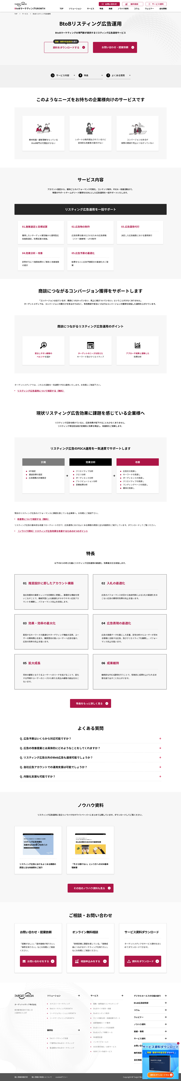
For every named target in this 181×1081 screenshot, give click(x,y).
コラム (136, 8)
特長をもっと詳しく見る (89, 703)
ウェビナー (149, 8)
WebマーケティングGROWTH (61, 1008)
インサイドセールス (100, 1042)
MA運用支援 (97, 1037)
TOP (61, 8)
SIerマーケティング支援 (59, 1038)
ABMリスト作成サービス (102, 1051)
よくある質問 (118, 75)
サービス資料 (158, 4)
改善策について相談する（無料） (33, 519)
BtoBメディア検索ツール (103, 1032)
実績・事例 (139, 1031)
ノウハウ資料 (123, 8)
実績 (110, 8)
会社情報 (163, 8)
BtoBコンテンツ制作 (101, 1013)
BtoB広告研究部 (141, 1002)
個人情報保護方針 (21, 1077)
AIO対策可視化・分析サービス (104, 1046)
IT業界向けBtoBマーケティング (62, 1043)
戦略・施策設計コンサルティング (105, 1003)
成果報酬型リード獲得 (101, 1023)
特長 (101, 8)
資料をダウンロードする (66, 45)
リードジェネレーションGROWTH (63, 1013)
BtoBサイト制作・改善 (102, 1008)
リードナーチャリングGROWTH (62, 1018)
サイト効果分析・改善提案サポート (106, 1018)
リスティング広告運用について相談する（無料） (41, 390)
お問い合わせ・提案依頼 (115, 47)
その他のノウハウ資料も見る (89, 888)
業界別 (50, 1030)
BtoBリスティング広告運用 (103, 1027)
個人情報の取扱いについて (42, 1077)
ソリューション (75, 8)
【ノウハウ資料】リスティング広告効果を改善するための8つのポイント (52, 531)
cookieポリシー (62, 1077)
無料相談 (134, 4)
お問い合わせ (111, 4)
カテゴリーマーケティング (60, 1003)
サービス (90, 8)
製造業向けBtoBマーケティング (62, 1048)
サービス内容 (62, 75)
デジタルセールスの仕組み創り (147, 995)
